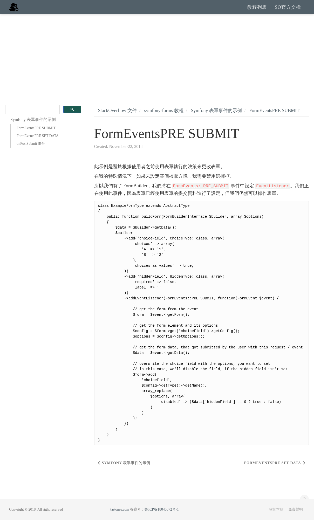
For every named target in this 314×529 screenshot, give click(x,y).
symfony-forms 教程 (163, 119)
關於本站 (276, 518)
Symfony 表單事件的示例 (216, 119)
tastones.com (119, 518)
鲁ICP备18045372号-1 (162, 518)
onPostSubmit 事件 (31, 153)
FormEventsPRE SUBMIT (36, 137)
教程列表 (257, 11)
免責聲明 (295, 518)
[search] (32, 119)
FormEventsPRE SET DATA (38, 145)
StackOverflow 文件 (117, 119)
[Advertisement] (157, 62)
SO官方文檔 (288, 11)
